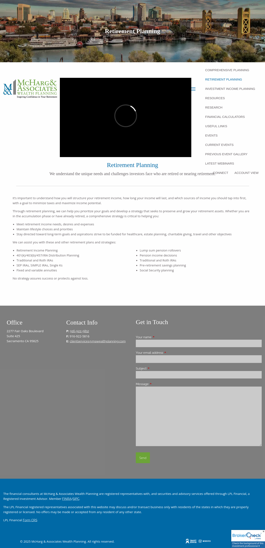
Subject (156, 368)
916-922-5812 (79, 331)
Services (213, 60)
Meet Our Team (218, 42)
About (210, 14)
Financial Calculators (225, 116)
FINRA (66, 499)
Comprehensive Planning (227, 70)
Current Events (219, 144)
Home (254, 4)
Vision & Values (218, 32)
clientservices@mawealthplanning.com (98, 341)
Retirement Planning (223, 79)
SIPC (76, 499)
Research (213, 107)
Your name (159, 337)
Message (157, 384)
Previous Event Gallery (226, 154)
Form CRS (30, 520)
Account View (247, 173)
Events (211, 135)
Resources (215, 98)
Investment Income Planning (230, 88)
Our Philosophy (219, 23)
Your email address (164, 353)
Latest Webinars (219, 163)
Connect (220, 173)
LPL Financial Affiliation (226, 51)
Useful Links (216, 126)
